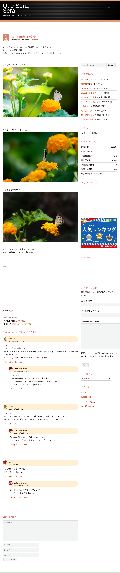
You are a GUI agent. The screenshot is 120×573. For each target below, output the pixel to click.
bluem (12, 338)
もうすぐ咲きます (88, 97)
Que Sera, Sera (16, 8)
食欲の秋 (85, 84)
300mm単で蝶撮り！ (27, 36)
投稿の (86, 397)
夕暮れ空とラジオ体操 (21, 324)
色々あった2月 (87, 111)
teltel (18, 40)
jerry (11, 406)
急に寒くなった (87, 79)
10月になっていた (89, 88)
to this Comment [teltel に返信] (19, 389)
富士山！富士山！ (88, 93)
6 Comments (34, 40)
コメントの (88, 401)
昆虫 (11, 311)
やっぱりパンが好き (89, 102)
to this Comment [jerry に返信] (13, 424)
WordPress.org (87, 406)
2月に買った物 (87, 119)
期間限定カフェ (88, 115)
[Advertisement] (35, 290)
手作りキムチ (87, 106)
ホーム (111, 7)
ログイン (85, 392)
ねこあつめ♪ (20, 321)
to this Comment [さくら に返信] (13, 477)
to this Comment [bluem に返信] (13, 362)
